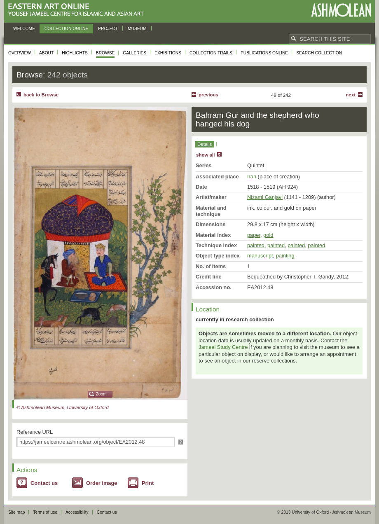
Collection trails (211, 53)
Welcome (24, 28)
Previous (208, 94)
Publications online (264, 53)
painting (285, 256)
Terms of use (45, 512)
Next (351, 94)
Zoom (101, 394)
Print (148, 483)
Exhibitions (167, 53)
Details (204, 144)
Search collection (319, 53)
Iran (251, 176)
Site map (16, 512)
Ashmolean (341, 10)
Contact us (44, 483)
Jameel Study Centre (223, 347)
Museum (137, 28)
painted (255, 245)
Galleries (134, 53)
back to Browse (40, 94)
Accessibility (77, 512)
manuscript (260, 256)
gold (268, 235)
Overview (19, 53)
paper (253, 235)
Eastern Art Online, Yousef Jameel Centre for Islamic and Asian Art (78, 10)
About (46, 53)
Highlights (75, 53)
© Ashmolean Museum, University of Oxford (62, 407)
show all (205, 154)
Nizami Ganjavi (265, 197)
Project (108, 28)
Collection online (66, 28)
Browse (105, 53)
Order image (101, 483)
